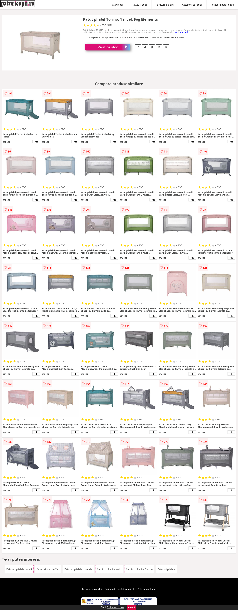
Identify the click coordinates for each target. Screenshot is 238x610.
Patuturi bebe (139, 4)
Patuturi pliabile (165, 4)
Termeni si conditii (92, 589)
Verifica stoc (113, 47)
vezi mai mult (182, 32)
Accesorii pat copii (192, 4)
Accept (131, 607)
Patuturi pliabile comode (78, 569)
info (36, 141)
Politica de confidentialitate (120, 589)
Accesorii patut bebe (222, 4)
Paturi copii (117, 4)
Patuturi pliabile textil (109, 569)
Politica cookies (146, 589)
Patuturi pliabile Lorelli (19, 569)
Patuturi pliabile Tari (48, 569)
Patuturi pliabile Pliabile (139, 569)
